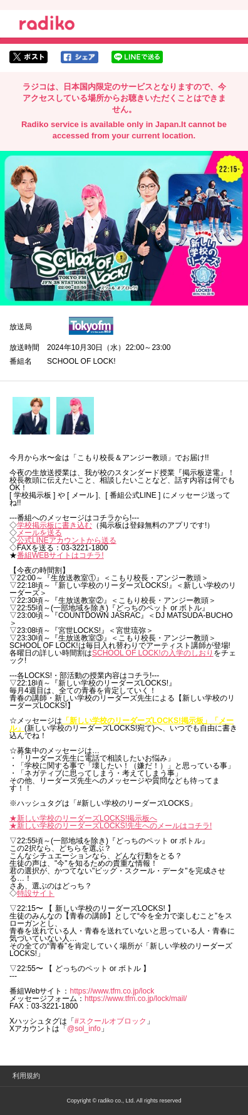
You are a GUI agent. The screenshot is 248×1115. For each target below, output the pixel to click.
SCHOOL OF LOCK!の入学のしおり (153, 653)
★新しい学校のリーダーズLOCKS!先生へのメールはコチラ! (110, 825)
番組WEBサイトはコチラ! (60, 555)
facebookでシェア (79, 57)
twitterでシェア (28, 57)
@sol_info (84, 1028)
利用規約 (26, 1075)
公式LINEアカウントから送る (66, 540)
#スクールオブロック (111, 1021)
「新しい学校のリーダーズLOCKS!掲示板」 (136, 720)
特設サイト (35, 893)
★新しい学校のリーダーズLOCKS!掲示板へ (83, 818)
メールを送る (39, 532)
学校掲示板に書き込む (54, 525)
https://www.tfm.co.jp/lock (112, 991)
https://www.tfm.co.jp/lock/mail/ (136, 998)
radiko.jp (47, 25)
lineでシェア (137, 57)
